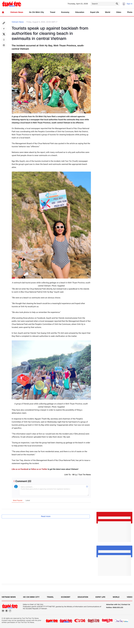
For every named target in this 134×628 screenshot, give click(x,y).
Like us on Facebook (20, 469)
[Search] (105, 4)
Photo (129, 12)
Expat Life (94, 12)
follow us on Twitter (39, 469)
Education (79, 12)
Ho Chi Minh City (36, 12)
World (107, 12)
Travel (52, 12)
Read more (45, 516)
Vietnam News (16, 12)
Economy (65, 12)
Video (118, 12)
